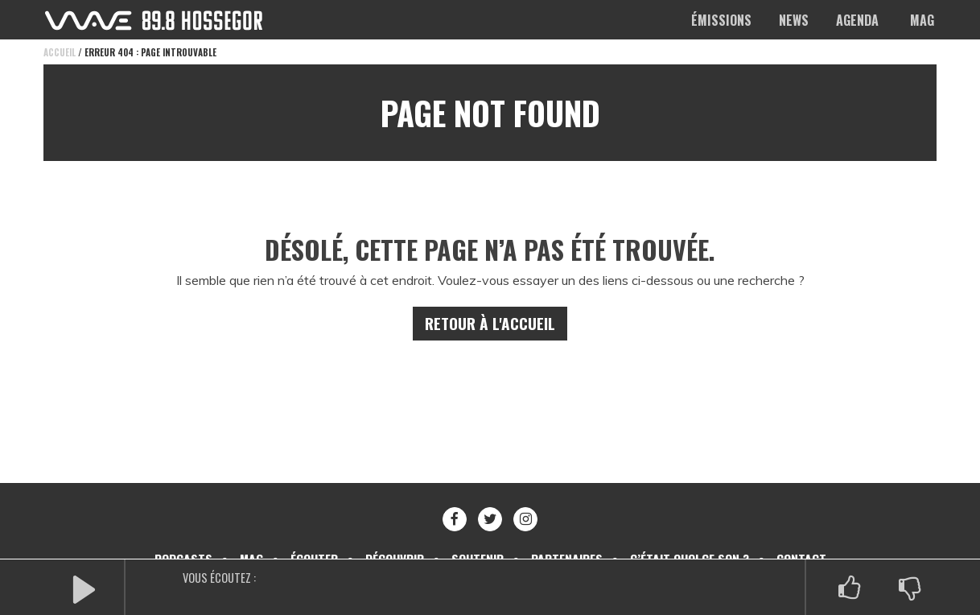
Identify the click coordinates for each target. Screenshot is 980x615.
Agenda (857, 20)
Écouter (308, 540)
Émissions (721, 20)
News (794, 20)
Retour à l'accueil (490, 304)
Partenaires (569, 540)
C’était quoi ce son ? (696, 540)
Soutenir (477, 540)
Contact (809, 540)
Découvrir (391, 540)
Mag (922, 20)
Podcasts (175, 540)
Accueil (59, 52)
